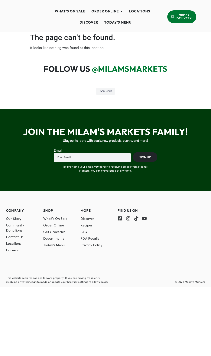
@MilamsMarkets (129, 69)
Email (58, 151)
